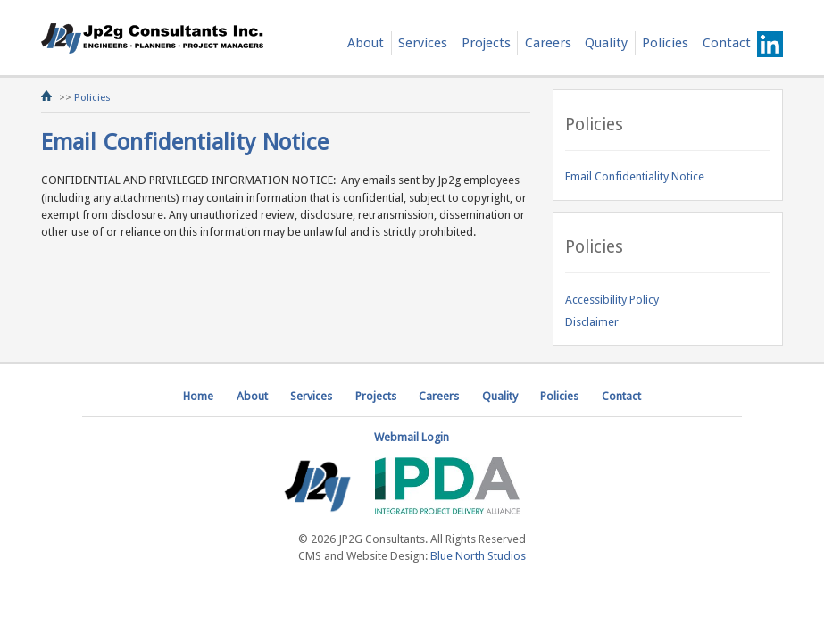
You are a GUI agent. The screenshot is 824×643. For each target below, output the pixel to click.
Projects (486, 43)
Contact (727, 43)
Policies (665, 43)
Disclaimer (592, 322)
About (365, 43)
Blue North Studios (478, 556)
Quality (606, 43)
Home (198, 396)
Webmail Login (411, 437)
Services (422, 43)
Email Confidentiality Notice (634, 176)
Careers (548, 43)
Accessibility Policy (612, 299)
